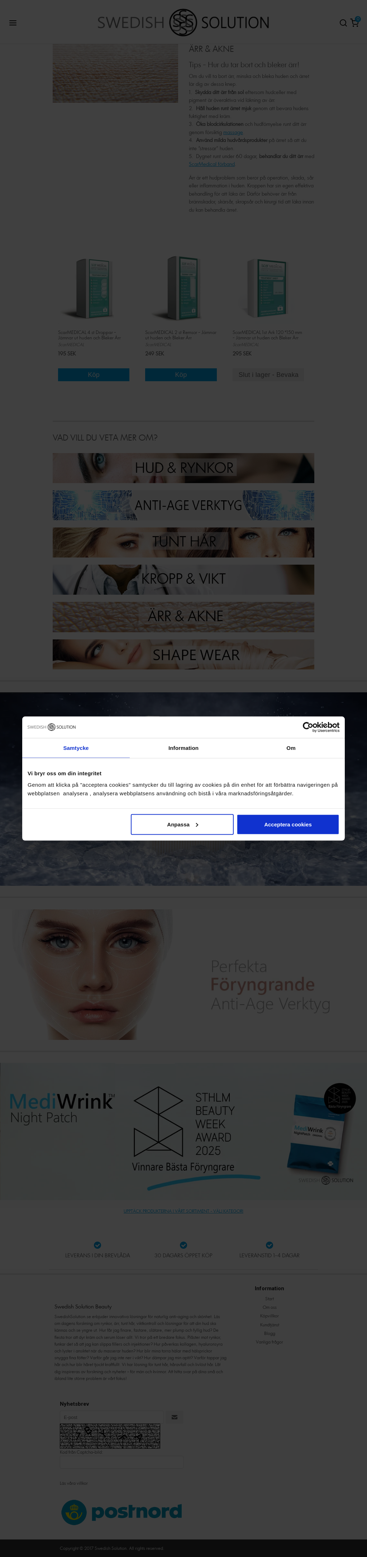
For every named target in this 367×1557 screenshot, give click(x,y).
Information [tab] (183, 748)
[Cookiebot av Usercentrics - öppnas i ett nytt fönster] (308, 727)
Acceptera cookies (288, 824)
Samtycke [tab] (76, 748)
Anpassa (182, 824)
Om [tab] (290, 748)
